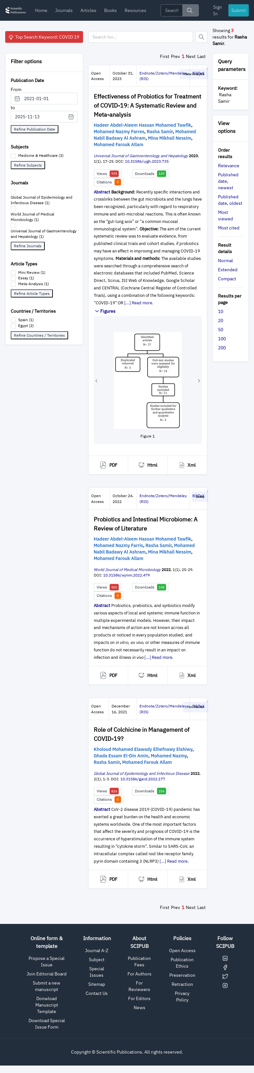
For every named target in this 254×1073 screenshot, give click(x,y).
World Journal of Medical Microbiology (127, 569)
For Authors (139, 974)
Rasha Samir (160, 131)
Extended (227, 270)
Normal (225, 260)
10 (220, 311)
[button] (96, 380)
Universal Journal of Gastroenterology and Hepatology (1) (44, 233)
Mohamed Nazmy (169, 756)
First (164, 56)
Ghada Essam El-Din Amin (121, 756)
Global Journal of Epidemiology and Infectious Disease (141, 773)
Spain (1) (26, 319)
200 (222, 348)
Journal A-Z (96, 950)
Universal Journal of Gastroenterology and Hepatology (141, 155)
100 (222, 339)
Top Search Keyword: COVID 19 (43, 37)
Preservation (182, 975)
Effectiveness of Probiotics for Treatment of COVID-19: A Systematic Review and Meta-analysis (147, 105)
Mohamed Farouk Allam (118, 144)
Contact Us (97, 993)
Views (108, 173)
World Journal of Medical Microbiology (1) (32, 217)
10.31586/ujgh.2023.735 (147, 161)
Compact (227, 279)
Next (191, 56)
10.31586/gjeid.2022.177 (142, 778)
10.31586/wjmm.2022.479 (126, 575)
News (139, 1007)
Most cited (228, 228)
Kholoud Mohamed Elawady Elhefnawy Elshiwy (143, 749)
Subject (96, 959)
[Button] (201, 37)
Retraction (182, 984)
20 (220, 320)
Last (201, 56)
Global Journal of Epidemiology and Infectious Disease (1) (41, 200)
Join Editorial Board (47, 974)
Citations (109, 182)
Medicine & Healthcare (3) (41, 155)
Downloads (150, 173)
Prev (175, 56)
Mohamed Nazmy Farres (119, 131)
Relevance (228, 166)
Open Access (182, 950)
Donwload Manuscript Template (46, 1005)
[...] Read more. (138, 303)
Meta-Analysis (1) (33, 283)
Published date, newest (228, 181)
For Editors (139, 998)
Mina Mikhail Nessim (169, 138)
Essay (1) (26, 277)
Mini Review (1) (31, 272)
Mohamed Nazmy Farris (118, 545)
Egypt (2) (26, 325)
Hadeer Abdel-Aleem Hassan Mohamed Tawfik (142, 125)
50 (220, 329)
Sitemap (96, 984)
